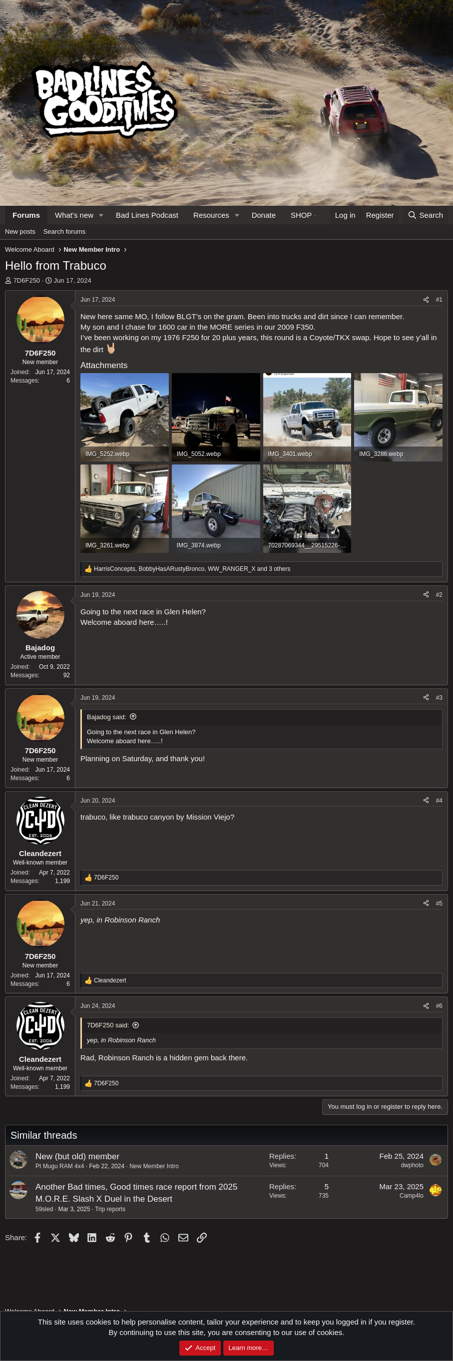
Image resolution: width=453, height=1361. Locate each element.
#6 (439, 1005)
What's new (74, 215)
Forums (26, 215)
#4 (439, 800)
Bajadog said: (106, 717)
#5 (439, 903)
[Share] (426, 300)
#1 (439, 299)
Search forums (64, 231)
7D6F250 (26, 280)
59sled (44, 1209)
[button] (101, 215)
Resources (211, 215)
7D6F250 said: (108, 1025)
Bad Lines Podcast (147, 215)
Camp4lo (412, 1195)
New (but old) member (77, 1156)
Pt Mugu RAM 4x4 (59, 1166)
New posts (20, 231)
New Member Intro (154, 1166)
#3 (439, 697)
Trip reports (110, 1209)
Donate (264, 215)
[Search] (425, 215)
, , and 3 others (192, 568)
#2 (439, 594)
